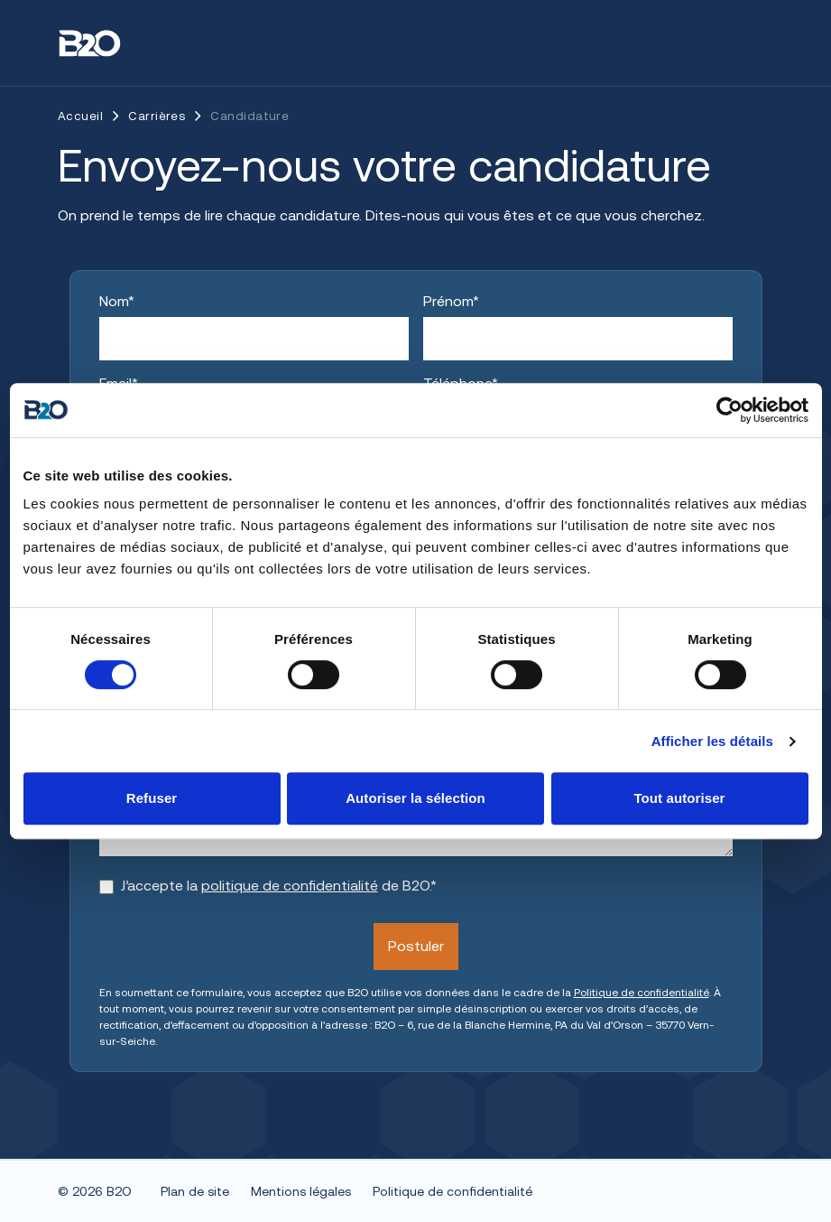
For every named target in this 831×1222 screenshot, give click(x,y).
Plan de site (195, 1191)
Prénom (451, 301)
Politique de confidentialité (641, 992)
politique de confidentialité (289, 885)
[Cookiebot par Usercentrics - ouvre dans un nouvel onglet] (729, 410)
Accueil (80, 116)
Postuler (416, 946)
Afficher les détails (712, 741)
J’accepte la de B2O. (279, 885)
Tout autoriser (679, 798)
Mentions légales (301, 1191)
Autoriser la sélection (415, 798)
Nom (116, 301)
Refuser (152, 798)
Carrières (156, 116)
